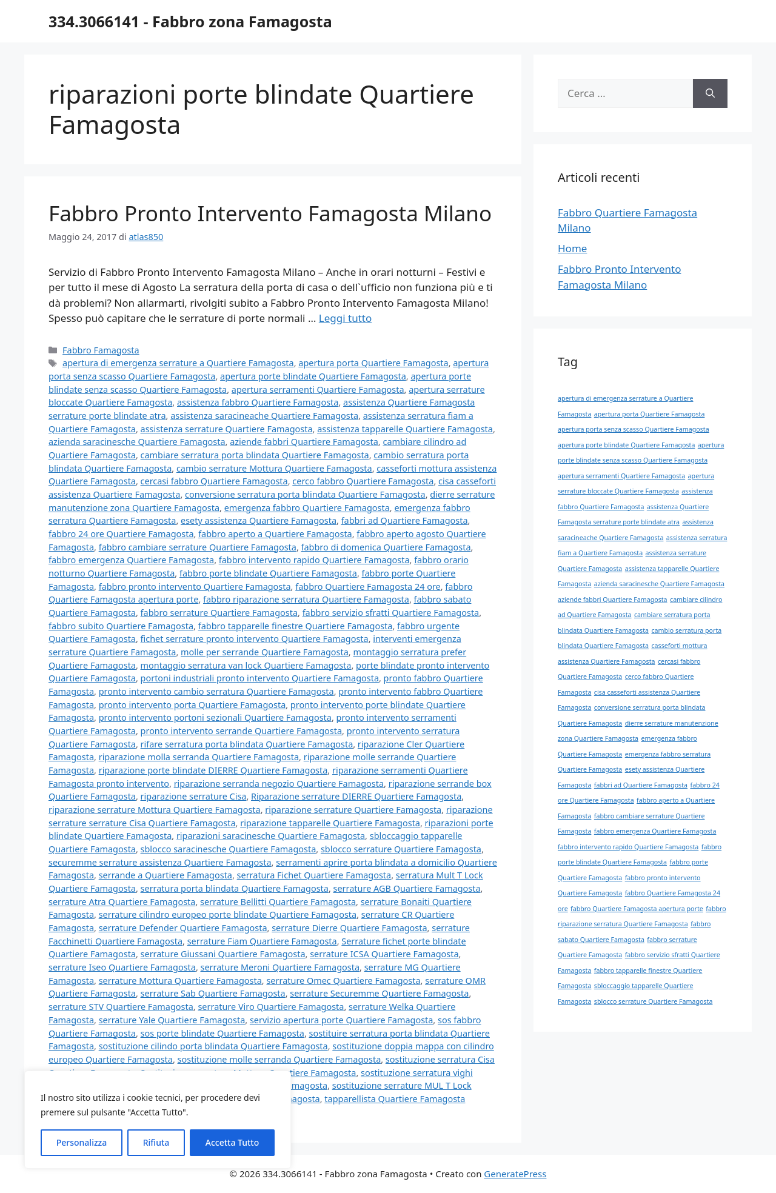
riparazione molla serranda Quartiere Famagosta (199, 757)
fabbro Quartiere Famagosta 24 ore (368, 586)
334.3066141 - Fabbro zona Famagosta (190, 21)
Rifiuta (156, 1142)
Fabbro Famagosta (100, 350)
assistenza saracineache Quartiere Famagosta (264, 415)
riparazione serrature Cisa (194, 796)
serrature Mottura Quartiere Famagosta (180, 980)
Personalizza (81, 1142)
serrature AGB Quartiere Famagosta (407, 888)
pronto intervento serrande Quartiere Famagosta (241, 731)
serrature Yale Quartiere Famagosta (172, 1020)
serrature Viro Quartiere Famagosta (271, 1006)
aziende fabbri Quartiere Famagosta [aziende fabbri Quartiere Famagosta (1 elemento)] (612, 599)
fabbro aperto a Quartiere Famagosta (275, 534)
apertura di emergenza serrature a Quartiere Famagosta (178, 363)
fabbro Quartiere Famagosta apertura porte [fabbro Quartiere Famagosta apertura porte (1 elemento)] (636, 908)
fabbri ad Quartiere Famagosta (404, 520)
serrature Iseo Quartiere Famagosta (122, 967)
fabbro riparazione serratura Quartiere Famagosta (306, 599)
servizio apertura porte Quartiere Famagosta (341, 1020)
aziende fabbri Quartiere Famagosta (304, 441)
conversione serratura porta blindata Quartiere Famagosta (305, 494)
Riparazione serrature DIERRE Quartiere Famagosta (356, 796)
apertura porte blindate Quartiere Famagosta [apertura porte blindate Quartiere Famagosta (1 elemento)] (626, 445)
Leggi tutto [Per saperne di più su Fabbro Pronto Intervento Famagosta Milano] (345, 318)
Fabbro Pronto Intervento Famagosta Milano (270, 213)
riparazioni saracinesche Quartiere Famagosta (270, 835)
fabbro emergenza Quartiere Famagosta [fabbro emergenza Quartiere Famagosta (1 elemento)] (655, 831)
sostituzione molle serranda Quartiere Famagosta (279, 1059)
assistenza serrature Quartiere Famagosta (227, 429)
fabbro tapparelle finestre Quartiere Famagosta (295, 626)
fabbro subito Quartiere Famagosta (120, 626)
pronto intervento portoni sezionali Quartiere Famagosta (215, 717)
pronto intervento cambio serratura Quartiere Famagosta (216, 691)
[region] (157, 1120)
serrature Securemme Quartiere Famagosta (379, 993)
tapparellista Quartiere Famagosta (394, 1098)
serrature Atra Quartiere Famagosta (121, 901)
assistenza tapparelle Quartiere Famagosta (405, 429)
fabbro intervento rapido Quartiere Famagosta (314, 560)
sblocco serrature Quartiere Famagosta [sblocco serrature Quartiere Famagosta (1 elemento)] (653, 1001)
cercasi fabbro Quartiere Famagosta (214, 481)
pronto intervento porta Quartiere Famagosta (192, 704)
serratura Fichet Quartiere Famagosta (314, 875)
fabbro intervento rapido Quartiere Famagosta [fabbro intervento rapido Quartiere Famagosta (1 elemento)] (628, 847)
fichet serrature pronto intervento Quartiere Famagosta (255, 638)
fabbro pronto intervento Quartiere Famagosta (195, 586)
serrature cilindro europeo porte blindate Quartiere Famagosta (228, 914)
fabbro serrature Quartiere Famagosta (219, 612)
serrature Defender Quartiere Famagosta (183, 928)
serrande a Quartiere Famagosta (165, 875)
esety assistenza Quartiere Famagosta (258, 520)
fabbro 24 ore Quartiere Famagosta (121, 534)
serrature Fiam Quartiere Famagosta (262, 941)
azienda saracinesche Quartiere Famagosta (137, 441)
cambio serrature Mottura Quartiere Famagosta (274, 468)
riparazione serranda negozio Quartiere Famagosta (279, 783)
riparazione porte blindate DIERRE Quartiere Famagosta (213, 770)
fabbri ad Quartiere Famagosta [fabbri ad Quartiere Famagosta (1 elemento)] (640, 785)
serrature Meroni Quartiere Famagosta (280, 967)
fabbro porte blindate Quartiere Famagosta (268, 573)
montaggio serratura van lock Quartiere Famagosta (246, 665)
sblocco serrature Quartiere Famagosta (401, 849)
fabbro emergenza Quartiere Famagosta (131, 560)
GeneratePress (515, 1174)
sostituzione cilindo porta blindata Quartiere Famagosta (213, 1046)
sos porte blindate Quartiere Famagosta (222, 1033)
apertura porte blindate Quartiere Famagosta (313, 376)
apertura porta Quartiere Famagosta (373, 363)
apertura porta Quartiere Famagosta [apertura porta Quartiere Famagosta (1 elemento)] (649, 414)
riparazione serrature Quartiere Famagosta (353, 809)
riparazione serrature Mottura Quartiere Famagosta (154, 809)
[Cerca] (710, 93)
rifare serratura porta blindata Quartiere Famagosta (247, 744)
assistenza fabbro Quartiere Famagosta (257, 402)
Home (572, 248)
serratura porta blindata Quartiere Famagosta (235, 888)
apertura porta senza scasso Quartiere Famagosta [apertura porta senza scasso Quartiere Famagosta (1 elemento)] (633, 429)
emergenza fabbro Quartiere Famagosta (307, 507)
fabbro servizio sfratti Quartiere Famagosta (391, 612)
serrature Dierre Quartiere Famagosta (349, 928)
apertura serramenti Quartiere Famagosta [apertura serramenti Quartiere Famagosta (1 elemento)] (621, 476)
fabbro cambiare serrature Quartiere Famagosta (197, 547)
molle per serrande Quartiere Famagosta (265, 652)
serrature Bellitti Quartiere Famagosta (278, 901)
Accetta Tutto (232, 1142)
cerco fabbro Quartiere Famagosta (362, 481)
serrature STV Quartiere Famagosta (120, 1006)
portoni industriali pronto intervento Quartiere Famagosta (260, 678)
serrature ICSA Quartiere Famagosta (384, 954)
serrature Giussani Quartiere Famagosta (223, 954)
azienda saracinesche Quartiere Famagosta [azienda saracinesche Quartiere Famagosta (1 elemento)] (659, 584)
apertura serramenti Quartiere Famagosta (318, 389)
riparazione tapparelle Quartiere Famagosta (330, 823)
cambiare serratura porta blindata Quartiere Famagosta (255, 455)
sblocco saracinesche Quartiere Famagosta (228, 849)
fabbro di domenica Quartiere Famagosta (386, 547)
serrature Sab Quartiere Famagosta (213, 993)
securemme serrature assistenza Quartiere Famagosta (160, 862)
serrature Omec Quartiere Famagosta (343, 980)
